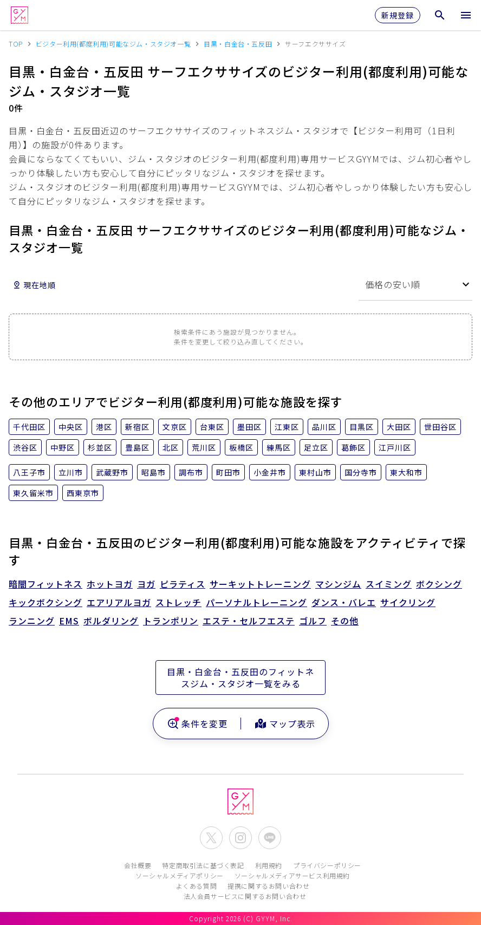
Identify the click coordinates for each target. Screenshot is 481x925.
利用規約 (268, 865)
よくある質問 (196, 885)
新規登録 (397, 15)
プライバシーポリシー (327, 865)
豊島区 (137, 447)
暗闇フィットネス (45, 583)
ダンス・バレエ (343, 602)
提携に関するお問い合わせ (268, 885)
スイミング (389, 583)
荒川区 (204, 447)
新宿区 (137, 426)
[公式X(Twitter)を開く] (211, 837)
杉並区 (100, 447)
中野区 (62, 447)
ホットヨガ (110, 583)
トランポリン (170, 620)
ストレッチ (178, 602)
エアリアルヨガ (119, 602)
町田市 (228, 472)
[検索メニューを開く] (439, 15)
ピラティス (182, 583)
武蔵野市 (112, 472)
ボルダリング (111, 620)
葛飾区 (353, 447)
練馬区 (278, 447)
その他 (345, 620)
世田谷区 (440, 426)
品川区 (324, 426)
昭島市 (153, 472)
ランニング (32, 620)
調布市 (191, 472)
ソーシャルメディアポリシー (179, 875)
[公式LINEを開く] (269, 837)
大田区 (399, 426)
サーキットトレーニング (260, 583)
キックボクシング (45, 602)
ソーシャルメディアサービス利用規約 (292, 875)
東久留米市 (33, 492)
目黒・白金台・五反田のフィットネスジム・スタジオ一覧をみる (240, 677)
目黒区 (361, 426)
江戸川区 (395, 447)
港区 (104, 426)
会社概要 (137, 865)
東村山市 (315, 472)
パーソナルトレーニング (256, 602)
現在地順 (34, 284)
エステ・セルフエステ (249, 620)
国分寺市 (360, 472)
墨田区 (249, 426)
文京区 (174, 426)
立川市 (70, 472)
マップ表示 (284, 723)
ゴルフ (313, 620)
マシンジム (338, 583)
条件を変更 (196, 723)
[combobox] (415, 285)
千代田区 (29, 426)
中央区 (70, 426)
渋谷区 (25, 447)
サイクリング (407, 602)
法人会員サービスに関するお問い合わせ (245, 896)
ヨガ (146, 583)
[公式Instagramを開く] (240, 837)
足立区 (316, 447)
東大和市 (406, 472)
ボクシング (439, 583)
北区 (170, 447)
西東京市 (83, 492)
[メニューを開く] (465, 15)
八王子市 (29, 472)
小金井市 (269, 472)
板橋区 (241, 447)
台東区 (212, 426)
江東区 (287, 426)
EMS (69, 620)
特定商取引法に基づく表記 (203, 865)
